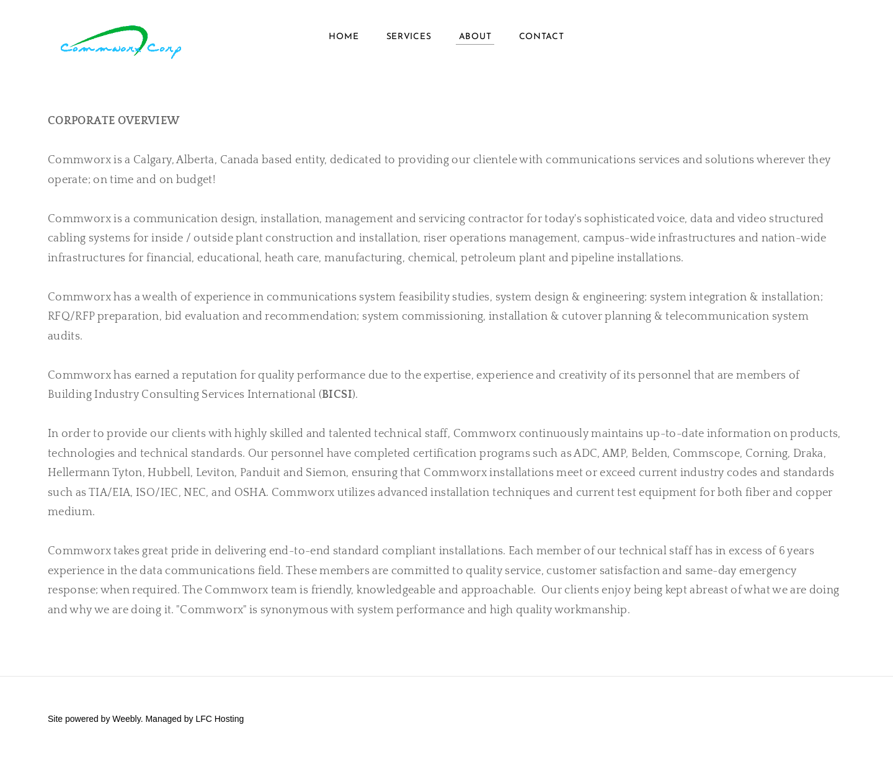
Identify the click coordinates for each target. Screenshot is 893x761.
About (475, 37)
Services (409, 37)
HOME (343, 37)
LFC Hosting (219, 719)
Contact (541, 37)
